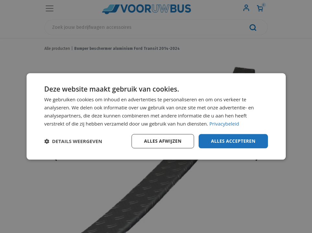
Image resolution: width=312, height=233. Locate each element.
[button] (73, 141)
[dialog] (156, 116)
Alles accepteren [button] (233, 141)
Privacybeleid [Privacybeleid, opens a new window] (224, 123)
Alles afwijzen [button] (162, 141)
